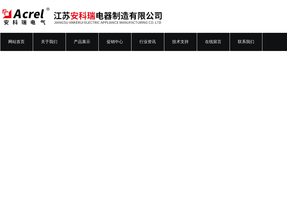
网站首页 (16, 42)
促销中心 (115, 42)
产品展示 (82, 42)
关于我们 (49, 42)
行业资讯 (147, 42)
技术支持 (180, 42)
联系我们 (246, 42)
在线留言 (213, 42)
